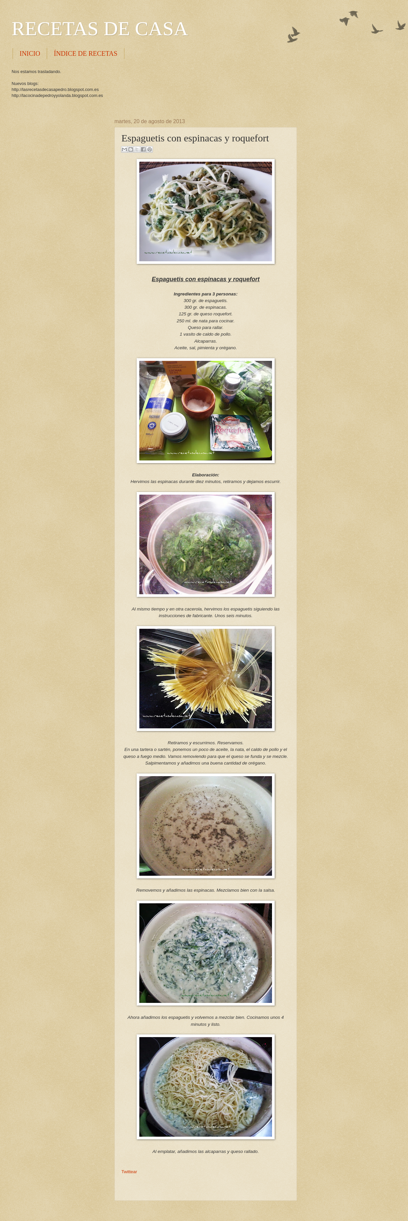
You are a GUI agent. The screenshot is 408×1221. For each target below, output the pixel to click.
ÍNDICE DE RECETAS (85, 53)
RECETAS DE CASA (100, 29)
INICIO (30, 53)
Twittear (129, 1171)
